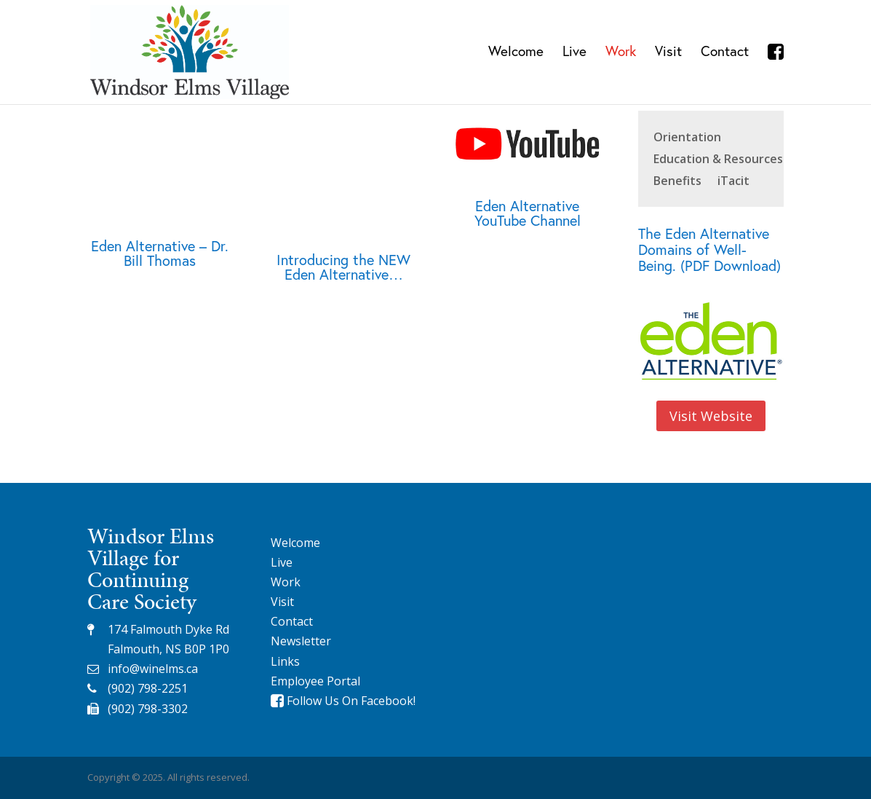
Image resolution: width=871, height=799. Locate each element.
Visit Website (710, 416)
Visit (668, 53)
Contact (725, 53)
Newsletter (301, 641)
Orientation (687, 138)
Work (620, 53)
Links (285, 661)
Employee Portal (315, 681)
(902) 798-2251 (148, 688)
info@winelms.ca (153, 669)
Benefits (677, 182)
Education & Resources (718, 160)
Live (574, 53)
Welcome (516, 53)
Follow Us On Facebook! (343, 701)
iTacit (733, 182)
